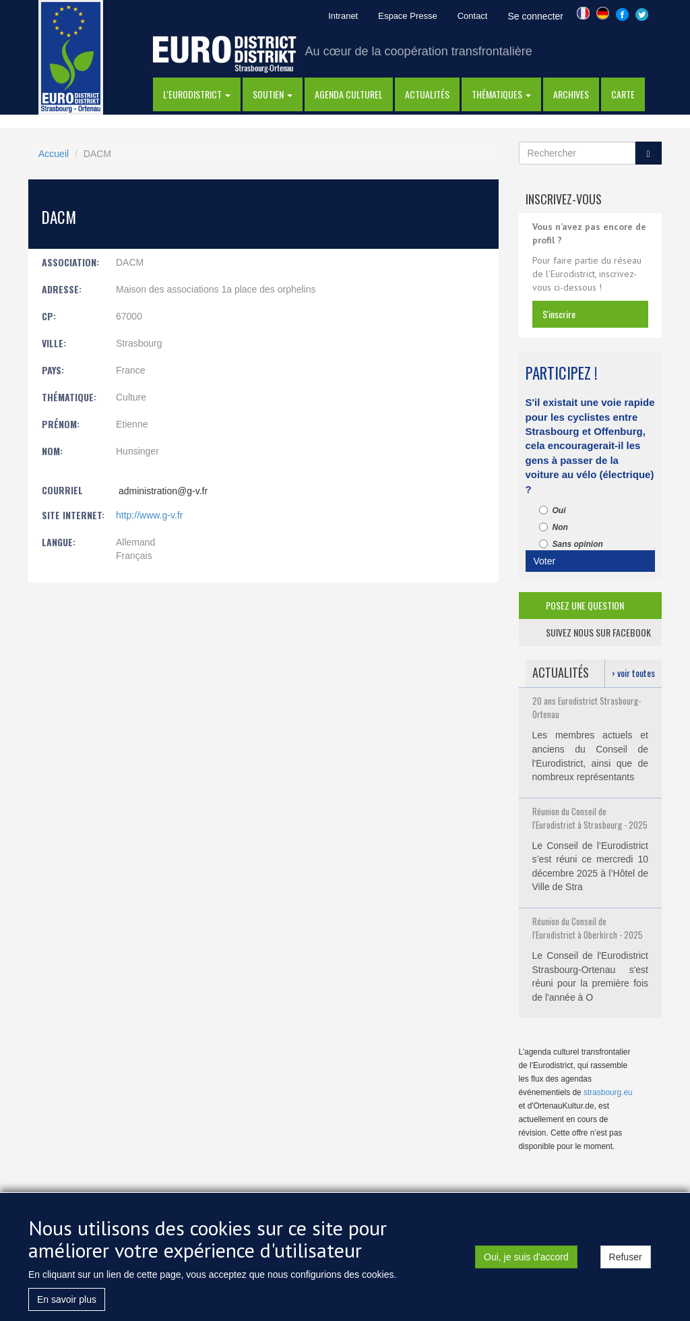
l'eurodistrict (196, 94)
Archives (571, 94)
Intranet (343, 16)
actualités (427, 94)
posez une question (585, 605)
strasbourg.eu (608, 1092)
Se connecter (535, 16)
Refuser (625, 1267)
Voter (545, 561)
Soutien (272, 94)
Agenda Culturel (349, 94)
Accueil (53, 153)
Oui (552, 510)
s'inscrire (558, 314)
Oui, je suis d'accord (526, 1267)
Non (553, 527)
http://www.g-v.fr (149, 515)
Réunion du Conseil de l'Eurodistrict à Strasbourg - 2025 (590, 817)
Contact (473, 16)
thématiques (501, 94)
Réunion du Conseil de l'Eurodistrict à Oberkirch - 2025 (587, 927)
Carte (623, 94)
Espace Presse (407, 16)
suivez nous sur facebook (598, 632)
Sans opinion (571, 544)
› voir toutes (633, 673)
